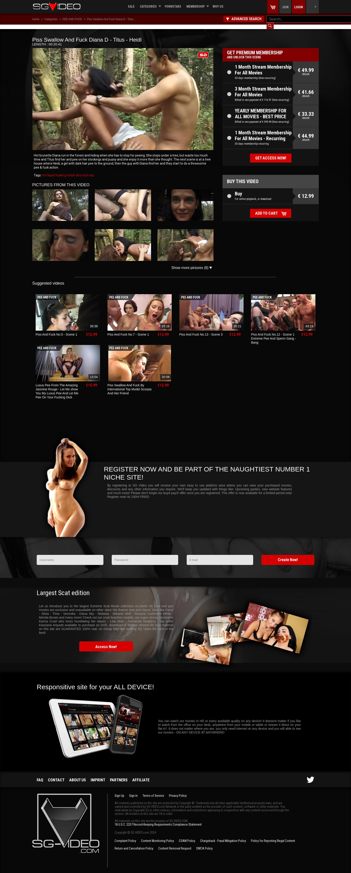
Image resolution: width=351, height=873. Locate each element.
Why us (218, 6)
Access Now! (106, 642)
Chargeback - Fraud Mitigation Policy (223, 836)
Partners (119, 775)
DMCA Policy (204, 844)
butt (85, 171)
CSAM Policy (187, 836)
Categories (148, 6)
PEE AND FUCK (72, 19)
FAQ (40, 775)
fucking (60, 171)
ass (91, 171)
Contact (56, 775)
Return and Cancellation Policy (134, 844)
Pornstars (173, 6)
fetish (70, 171)
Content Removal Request (174, 844)
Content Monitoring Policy (157, 836)
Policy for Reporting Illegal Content (273, 836)
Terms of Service (153, 791)
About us (77, 775)
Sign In (133, 791)
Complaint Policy (125, 836)
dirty (78, 171)
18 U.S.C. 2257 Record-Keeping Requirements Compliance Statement (158, 820)
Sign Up (119, 791)
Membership (195, 6)
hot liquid (48, 171)
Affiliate (141, 775)
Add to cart (266, 208)
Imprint (98, 775)
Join (285, 7)
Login (298, 7)
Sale (131, 6)
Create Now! (288, 555)
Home (35, 19)
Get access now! (270, 153)
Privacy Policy (178, 791)
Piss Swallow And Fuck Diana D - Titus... (111, 19)
